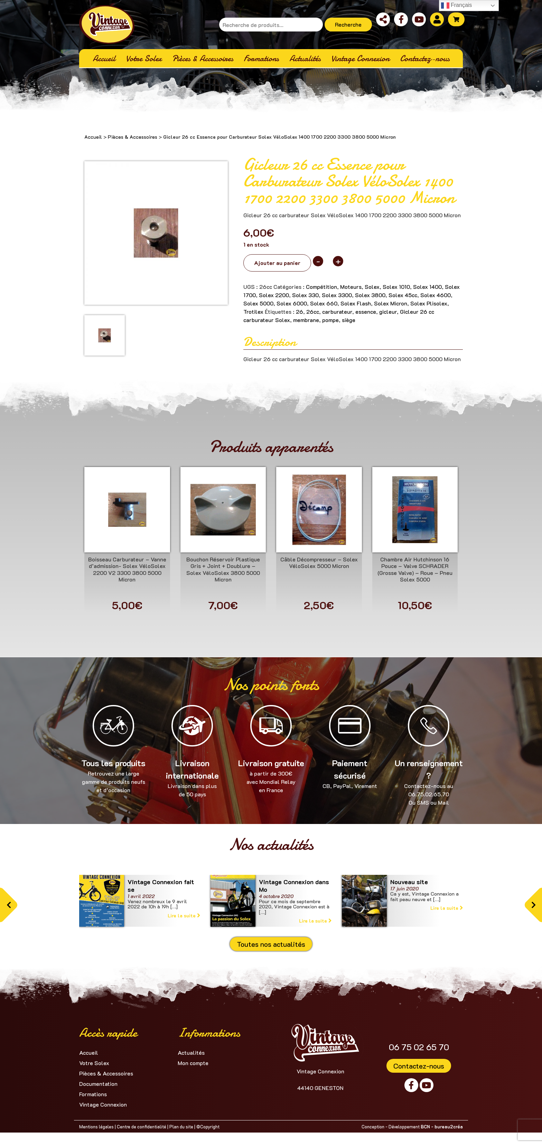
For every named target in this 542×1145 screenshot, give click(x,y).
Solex (372, 286)
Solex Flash (355, 303)
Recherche (348, 24)
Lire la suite (184, 915)
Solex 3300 (337, 295)
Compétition (321, 286)
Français (456, 5)
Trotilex (253, 311)
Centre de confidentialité (141, 1126)
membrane (306, 319)
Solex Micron (390, 303)
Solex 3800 (370, 295)
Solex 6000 (292, 303)
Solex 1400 (427, 286)
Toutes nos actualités (271, 944)
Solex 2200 (274, 295)
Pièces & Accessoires (132, 137)
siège (348, 319)
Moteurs (351, 286)
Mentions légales (96, 1126)
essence (365, 311)
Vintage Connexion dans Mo (294, 886)
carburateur (337, 311)
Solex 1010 (396, 286)
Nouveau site (409, 882)
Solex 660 (323, 303)
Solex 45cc (403, 295)
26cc (312, 311)
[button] (8, 905)
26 (299, 311)
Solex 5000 (258, 303)
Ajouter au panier (277, 262)
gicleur (388, 311)
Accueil (93, 137)
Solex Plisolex (428, 303)
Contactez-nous (418, 1065)
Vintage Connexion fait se (161, 886)
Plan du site (181, 1126)
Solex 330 (305, 295)
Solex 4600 (435, 295)
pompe (330, 319)
